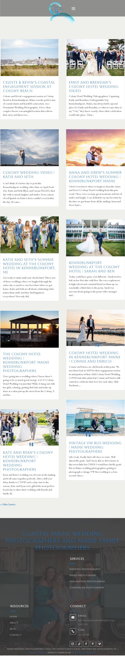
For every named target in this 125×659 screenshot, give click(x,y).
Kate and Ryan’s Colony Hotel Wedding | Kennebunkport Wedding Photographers (28, 461)
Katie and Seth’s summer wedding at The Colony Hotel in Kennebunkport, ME (29, 266)
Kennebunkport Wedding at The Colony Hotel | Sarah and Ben (94, 267)
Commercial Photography (86, 588)
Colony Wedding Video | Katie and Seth (29, 175)
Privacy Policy (37, 652)
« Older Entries (7, 504)
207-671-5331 (84, 634)
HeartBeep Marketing (84, 652)
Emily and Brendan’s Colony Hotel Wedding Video (94, 86)
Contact (16, 635)
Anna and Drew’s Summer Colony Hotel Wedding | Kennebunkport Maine (95, 177)
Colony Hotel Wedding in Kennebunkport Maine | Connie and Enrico (95, 357)
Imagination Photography (87, 582)
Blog (13, 629)
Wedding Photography (84, 569)
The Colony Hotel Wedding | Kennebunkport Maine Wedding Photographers (26, 362)
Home (13, 617)
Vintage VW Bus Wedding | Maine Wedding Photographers (95, 447)
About (14, 623)
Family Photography (82, 575)
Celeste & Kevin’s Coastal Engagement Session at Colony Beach (29, 86)
